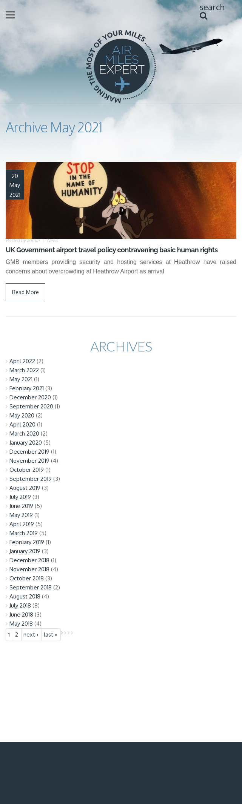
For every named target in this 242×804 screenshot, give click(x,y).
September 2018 (30, 587)
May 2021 (20, 379)
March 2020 (24, 433)
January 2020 (25, 442)
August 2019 (24, 487)
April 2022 (22, 361)
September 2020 (31, 406)
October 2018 (26, 578)
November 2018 (29, 569)
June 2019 (21, 505)
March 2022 (24, 370)
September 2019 (30, 478)
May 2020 (21, 415)
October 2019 (26, 469)
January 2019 (24, 551)
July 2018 (20, 605)
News (52, 240)
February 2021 (26, 388)
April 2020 (22, 424)
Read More (25, 292)
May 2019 (21, 515)
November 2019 (29, 460)
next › (31, 634)
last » (50, 634)
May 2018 (21, 623)
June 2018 (21, 614)
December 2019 (29, 451)
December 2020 (30, 397)
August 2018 (24, 596)
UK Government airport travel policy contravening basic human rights (112, 250)
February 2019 (26, 542)
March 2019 (23, 533)
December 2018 (29, 560)
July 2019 (20, 496)
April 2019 (21, 524)
